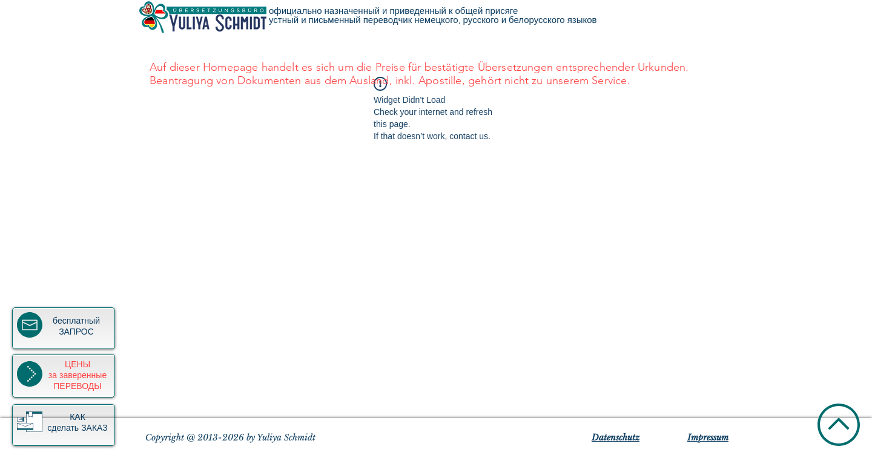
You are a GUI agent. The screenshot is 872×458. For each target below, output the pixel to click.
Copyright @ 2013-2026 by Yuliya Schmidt (230, 437)
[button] (29, 421)
